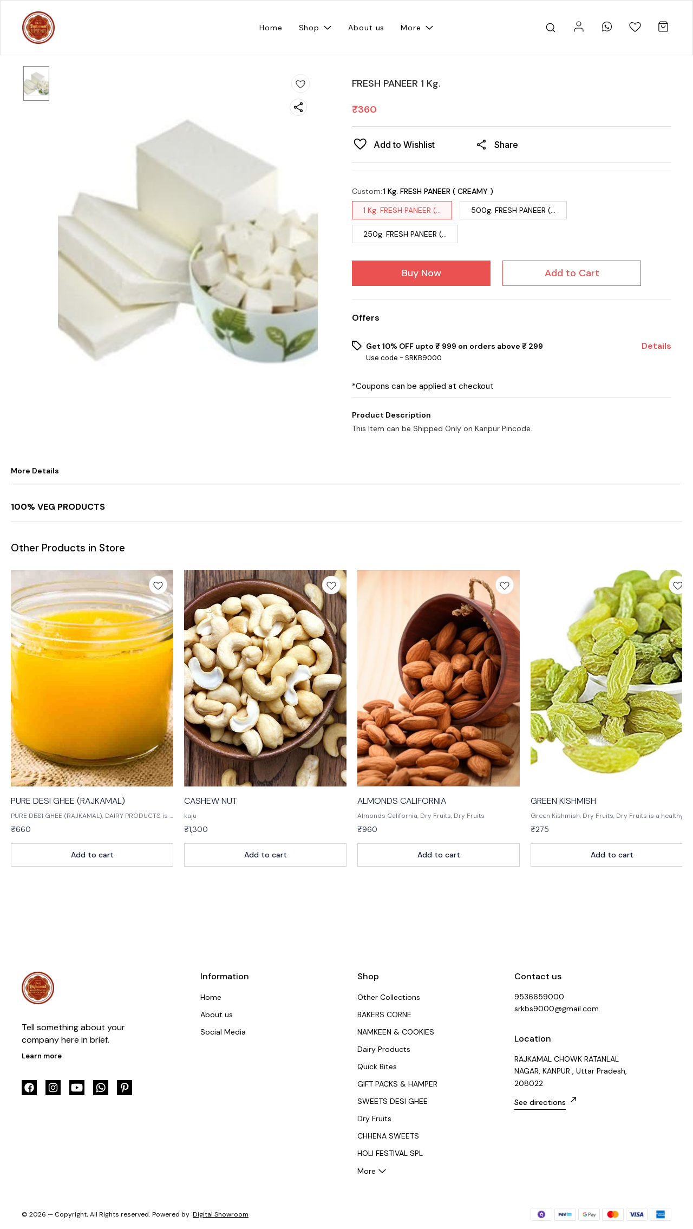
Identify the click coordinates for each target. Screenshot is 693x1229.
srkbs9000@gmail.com (556, 1008)
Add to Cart (572, 272)
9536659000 (539, 997)
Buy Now (421, 272)
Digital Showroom (221, 1214)
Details (656, 346)
